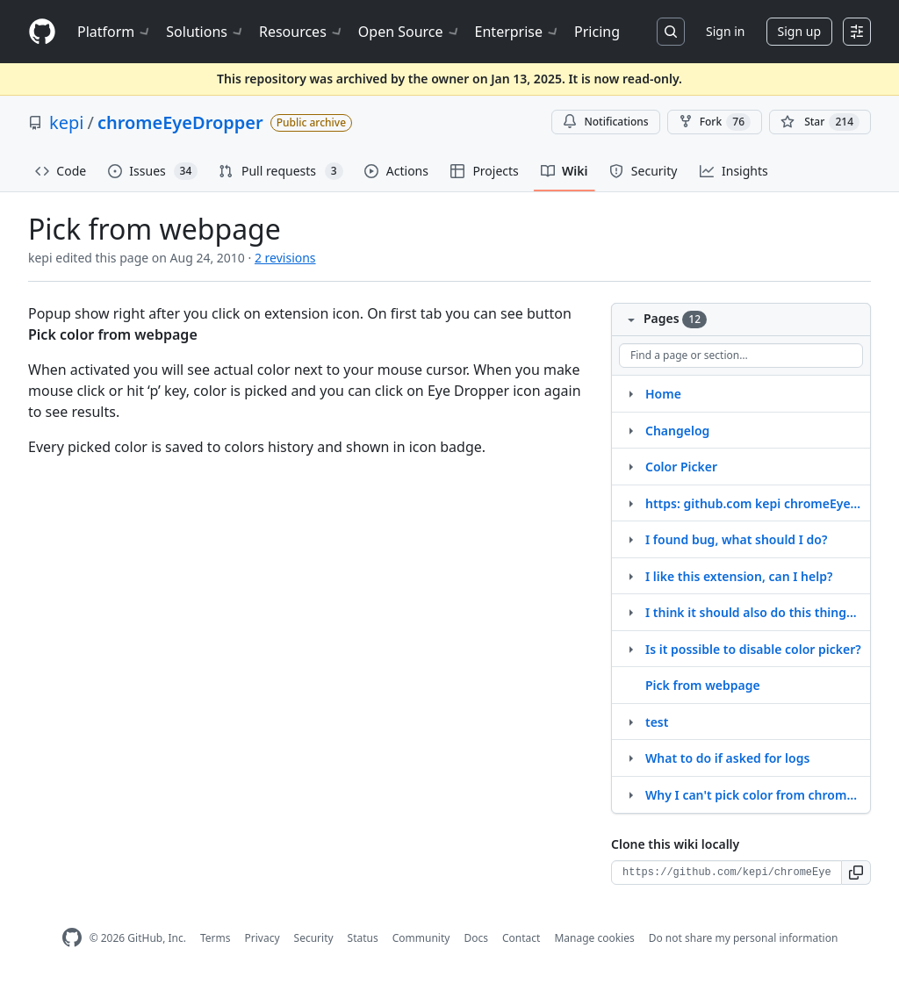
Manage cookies (594, 937)
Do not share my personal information (743, 937)
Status (363, 937)
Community (421, 937)
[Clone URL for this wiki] (726, 872)
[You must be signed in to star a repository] (820, 122)
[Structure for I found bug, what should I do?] (630, 539)
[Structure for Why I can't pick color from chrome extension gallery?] (630, 794)
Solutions (205, 31)
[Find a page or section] (741, 355)
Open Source (409, 31)
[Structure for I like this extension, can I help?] (630, 576)
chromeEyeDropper (180, 122)
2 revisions (285, 257)
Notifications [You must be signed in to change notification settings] (605, 121)
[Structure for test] (630, 721)
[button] (856, 872)
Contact (521, 937)
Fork (715, 122)
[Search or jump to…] (671, 31)
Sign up (799, 31)
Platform (114, 31)
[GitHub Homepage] (72, 938)
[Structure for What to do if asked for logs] (630, 757)
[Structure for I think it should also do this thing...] (630, 612)
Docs (476, 937)
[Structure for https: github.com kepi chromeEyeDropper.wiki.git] (630, 503)
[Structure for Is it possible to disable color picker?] (630, 649)
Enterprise (517, 31)
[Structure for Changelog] (630, 430)
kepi (66, 122)
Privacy (262, 937)
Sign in (725, 31)
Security (314, 937)
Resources (301, 31)
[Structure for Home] (630, 393)
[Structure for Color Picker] (630, 466)
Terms (215, 937)
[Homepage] (42, 32)
